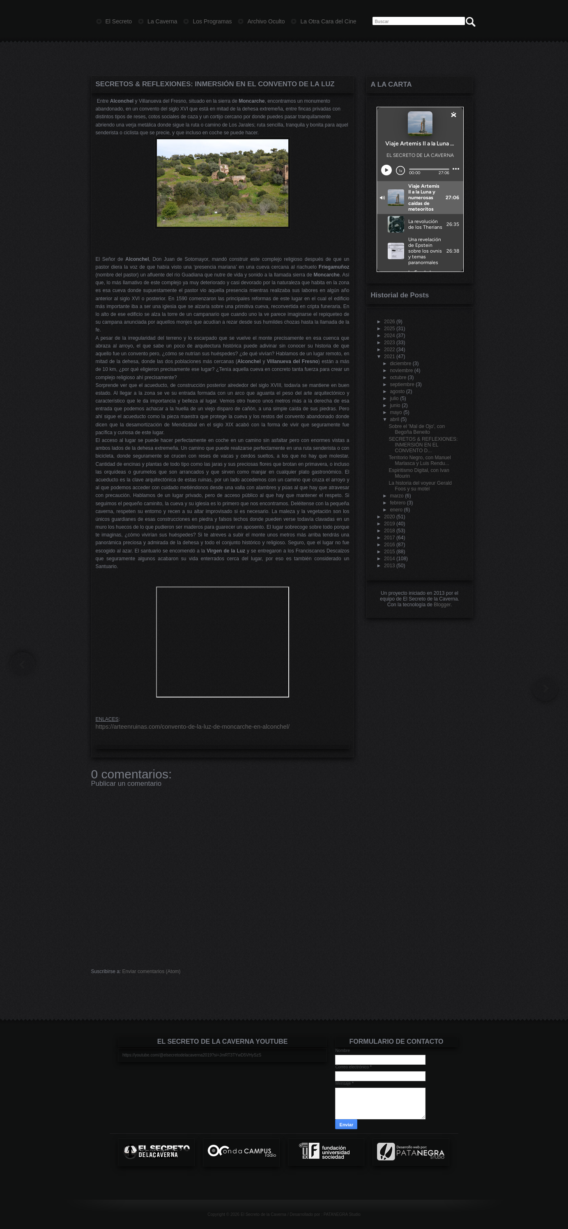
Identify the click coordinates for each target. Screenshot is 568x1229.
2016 (389, 545)
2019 (389, 524)
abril (394, 419)
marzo (396, 496)
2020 (389, 517)
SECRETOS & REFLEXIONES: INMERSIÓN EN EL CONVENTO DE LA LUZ (215, 84)
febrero (397, 503)
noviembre (401, 370)
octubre (398, 377)
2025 (389, 328)
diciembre (400, 363)
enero (396, 510)
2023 (389, 342)
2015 (389, 552)
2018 (389, 531)
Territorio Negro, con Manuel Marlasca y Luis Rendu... (420, 460)
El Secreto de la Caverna (263, 1214)
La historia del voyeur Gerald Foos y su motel (420, 486)
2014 (389, 559)
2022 (389, 349)
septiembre (402, 384)
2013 (389, 565)
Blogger (442, 605)
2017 (389, 538)
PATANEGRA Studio (342, 1214)
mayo (396, 412)
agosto (397, 391)
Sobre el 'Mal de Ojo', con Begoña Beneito (417, 429)
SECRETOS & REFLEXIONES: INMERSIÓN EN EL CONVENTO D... (423, 444)
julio (394, 398)
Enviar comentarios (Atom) (151, 971)
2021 (389, 356)
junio (395, 405)
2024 (389, 335)
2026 (389, 322)
